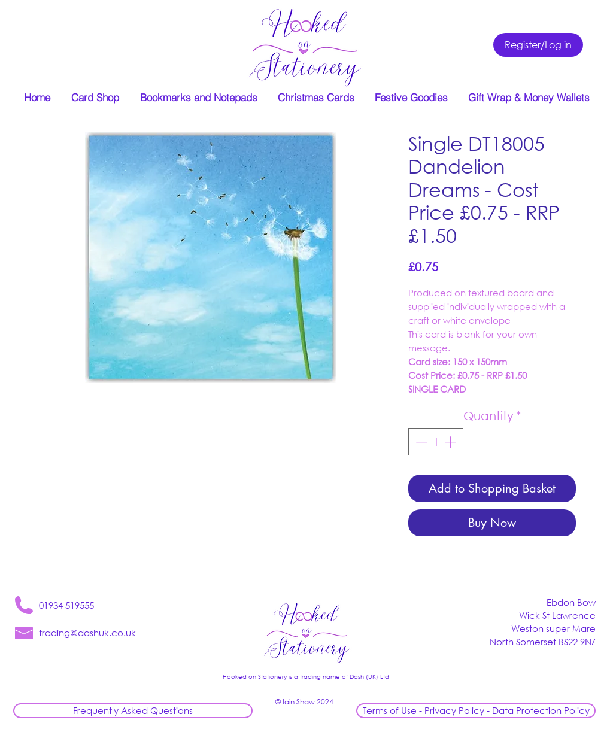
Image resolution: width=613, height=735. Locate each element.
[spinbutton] (435, 442)
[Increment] (451, 442)
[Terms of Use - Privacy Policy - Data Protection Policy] (476, 710)
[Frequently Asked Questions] (133, 710)
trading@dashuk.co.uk (87, 633)
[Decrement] (420, 442)
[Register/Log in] (538, 45)
